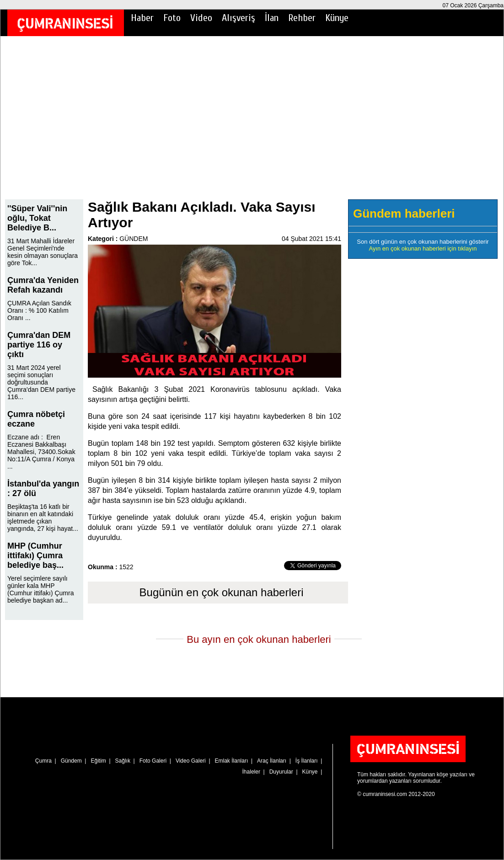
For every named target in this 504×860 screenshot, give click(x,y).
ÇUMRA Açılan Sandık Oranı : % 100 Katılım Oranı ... (39, 310)
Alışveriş (238, 18)
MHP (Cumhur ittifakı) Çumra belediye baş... (35, 555)
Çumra (43, 761)
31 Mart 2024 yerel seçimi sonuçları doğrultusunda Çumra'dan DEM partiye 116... (41, 382)
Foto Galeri (152, 761)
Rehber (302, 18)
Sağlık (122, 761)
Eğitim (98, 761)
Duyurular (281, 772)
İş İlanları (306, 761)
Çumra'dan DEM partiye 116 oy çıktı (38, 345)
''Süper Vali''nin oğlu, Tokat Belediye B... (37, 218)
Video (201, 18)
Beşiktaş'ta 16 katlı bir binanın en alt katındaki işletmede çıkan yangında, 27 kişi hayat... (42, 517)
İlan (272, 18)
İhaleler (251, 772)
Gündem (71, 761)
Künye (337, 18)
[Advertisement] (252, 124)
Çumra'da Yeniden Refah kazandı (43, 285)
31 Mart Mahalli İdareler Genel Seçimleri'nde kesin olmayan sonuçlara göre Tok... (42, 252)
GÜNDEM (133, 238)
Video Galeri (191, 761)
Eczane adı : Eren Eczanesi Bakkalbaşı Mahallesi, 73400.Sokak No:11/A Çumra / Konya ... (41, 451)
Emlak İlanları (231, 761)
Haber (142, 18)
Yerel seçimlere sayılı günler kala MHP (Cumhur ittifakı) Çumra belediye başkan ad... (40, 589)
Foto (172, 18)
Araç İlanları (271, 761)
